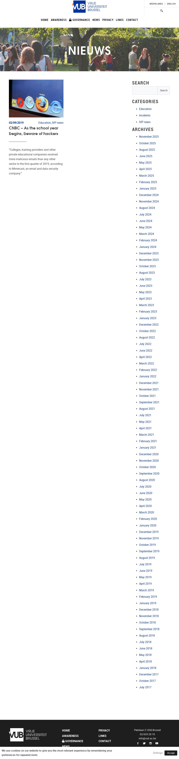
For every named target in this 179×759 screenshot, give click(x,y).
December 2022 (149, 324)
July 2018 (145, 642)
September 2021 (149, 402)
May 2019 (145, 577)
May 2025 (145, 162)
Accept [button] (170, 753)
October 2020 (147, 467)
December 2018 (149, 609)
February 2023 (148, 311)
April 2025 (145, 169)
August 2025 (147, 149)
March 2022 (146, 363)
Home (44, 20)
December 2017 (149, 674)
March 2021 (146, 434)
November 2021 (149, 389)
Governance (79, 20)
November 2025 (149, 136)
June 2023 (145, 285)
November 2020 (149, 460)
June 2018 (145, 648)
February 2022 (148, 370)
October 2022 (147, 331)
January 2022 (147, 376)
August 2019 (147, 558)
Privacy (108, 20)
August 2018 (147, 635)
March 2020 (146, 512)
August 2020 (147, 480)
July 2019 (145, 564)
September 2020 (149, 473)
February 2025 (148, 182)
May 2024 (145, 227)
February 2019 (148, 596)
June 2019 (145, 570)
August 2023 (147, 272)
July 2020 (145, 486)
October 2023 (147, 266)
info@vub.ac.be (147, 738)
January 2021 (147, 447)
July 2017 (145, 687)
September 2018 (149, 629)
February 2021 (148, 441)
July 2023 (145, 279)
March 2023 (146, 305)
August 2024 (147, 208)
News (96, 20)
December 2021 (149, 383)
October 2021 (147, 396)
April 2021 (145, 428)
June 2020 (145, 493)
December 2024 (149, 195)
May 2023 (145, 292)
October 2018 (147, 622)
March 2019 (146, 590)
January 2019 (147, 603)
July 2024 (145, 214)
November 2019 (149, 538)
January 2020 (147, 525)
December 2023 (149, 253)
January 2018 (147, 668)
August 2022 (147, 337)
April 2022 (145, 357)
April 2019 (145, 583)
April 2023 (145, 298)
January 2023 (147, 318)
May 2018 (145, 655)
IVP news (145, 122)
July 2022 (145, 344)
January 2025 (147, 188)
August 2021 (147, 408)
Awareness (59, 20)
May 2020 (145, 499)
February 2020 (148, 519)
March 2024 (146, 234)
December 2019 (149, 532)
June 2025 (145, 156)
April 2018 (145, 661)
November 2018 (149, 616)
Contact (132, 20)
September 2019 (149, 551)
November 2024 (149, 201)
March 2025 (146, 175)
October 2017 (147, 681)
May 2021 (145, 421)
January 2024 (147, 247)
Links (120, 20)
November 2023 (149, 259)
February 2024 (148, 240)
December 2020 (149, 454)
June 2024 (145, 221)
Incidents (144, 115)
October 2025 (147, 143)
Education (145, 109)
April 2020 (145, 506)
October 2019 (147, 544)
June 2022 (145, 350)
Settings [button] (158, 752)
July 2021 (145, 415)
